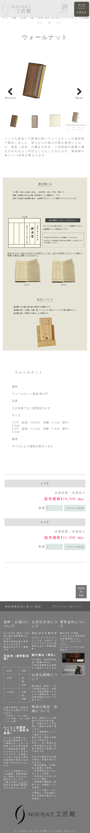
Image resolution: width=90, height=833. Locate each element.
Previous (10, 97)
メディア (67, 18)
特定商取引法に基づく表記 (23, 606)
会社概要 (85, 18)
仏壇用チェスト (40, 20)
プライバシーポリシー (67, 606)
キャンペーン (76, 20)
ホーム (5, 18)
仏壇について (58, 20)
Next (79, 97)
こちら (22, 782)
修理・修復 (49, 20)
